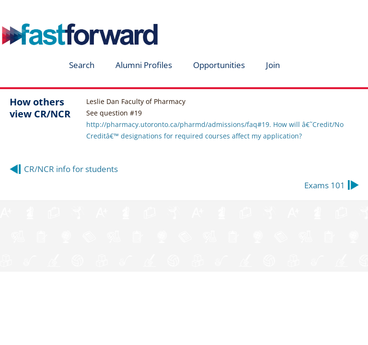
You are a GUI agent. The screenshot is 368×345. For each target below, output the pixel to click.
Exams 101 (324, 185)
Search (81, 64)
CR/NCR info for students (71, 168)
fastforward (65, 11)
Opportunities (219, 64)
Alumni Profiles (143, 64)
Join (273, 64)
